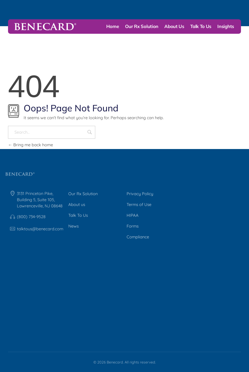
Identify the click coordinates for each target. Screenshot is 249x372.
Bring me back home (30, 144)
